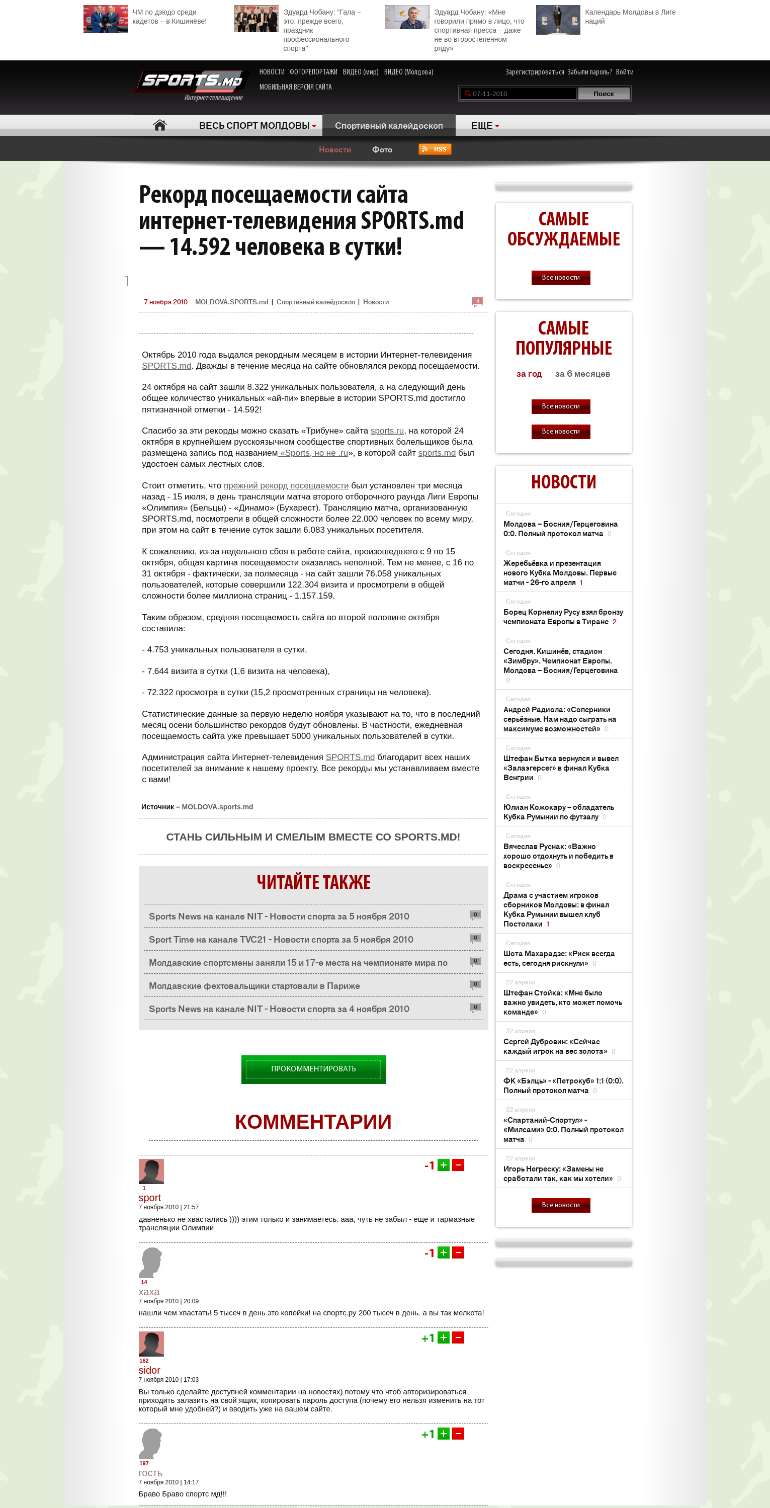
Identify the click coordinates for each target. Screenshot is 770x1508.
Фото (382, 148)
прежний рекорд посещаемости (286, 485)
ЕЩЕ (482, 125)
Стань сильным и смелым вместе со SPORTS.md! (313, 837)
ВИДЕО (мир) (361, 72)
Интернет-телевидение (192, 86)
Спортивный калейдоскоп (389, 125)
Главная (160, 125)
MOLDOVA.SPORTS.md (231, 301)
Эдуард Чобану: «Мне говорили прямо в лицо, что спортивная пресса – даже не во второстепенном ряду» (455, 28)
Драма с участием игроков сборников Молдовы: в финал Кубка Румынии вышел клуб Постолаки (556, 909)
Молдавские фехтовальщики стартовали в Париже (254, 985)
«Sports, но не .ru (313, 453)
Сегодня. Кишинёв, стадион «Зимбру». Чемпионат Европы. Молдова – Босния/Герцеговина (560, 665)
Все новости (561, 278)
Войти (625, 72)
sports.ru (387, 431)
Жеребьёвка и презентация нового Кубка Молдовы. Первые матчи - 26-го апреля (560, 572)
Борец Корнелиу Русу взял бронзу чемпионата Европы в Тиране (563, 616)
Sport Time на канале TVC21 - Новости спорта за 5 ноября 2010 (281, 939)
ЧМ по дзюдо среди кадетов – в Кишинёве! (145, 15)
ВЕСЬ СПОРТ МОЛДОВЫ (254, 125)
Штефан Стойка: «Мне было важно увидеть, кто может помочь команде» (562, 1001)
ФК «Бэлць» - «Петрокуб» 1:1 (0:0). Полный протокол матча (563, 1085)
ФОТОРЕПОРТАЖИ (313, 72)
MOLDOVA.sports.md (217, 807)
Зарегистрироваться (535, 72)
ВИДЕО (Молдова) (409, 72)
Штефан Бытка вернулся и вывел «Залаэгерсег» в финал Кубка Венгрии (561, 767)
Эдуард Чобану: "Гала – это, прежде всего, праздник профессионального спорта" (297, 28)
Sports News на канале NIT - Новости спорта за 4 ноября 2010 (279, 1008)
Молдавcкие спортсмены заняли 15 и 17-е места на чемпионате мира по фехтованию (298, 964)
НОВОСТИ (272, 72)
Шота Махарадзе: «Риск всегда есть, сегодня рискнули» (559, 957)
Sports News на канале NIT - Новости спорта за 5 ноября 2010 (279, 915)
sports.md (437, 453)
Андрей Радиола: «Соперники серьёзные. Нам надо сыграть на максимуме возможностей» (560, 718)
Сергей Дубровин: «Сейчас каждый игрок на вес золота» (559, 1045)
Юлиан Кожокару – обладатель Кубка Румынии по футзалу (558, 811)
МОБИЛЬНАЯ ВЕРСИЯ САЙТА (296, 87)
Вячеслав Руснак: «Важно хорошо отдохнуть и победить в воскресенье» (558, 855)
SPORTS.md (166, 366)
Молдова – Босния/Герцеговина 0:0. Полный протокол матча (560, 528)
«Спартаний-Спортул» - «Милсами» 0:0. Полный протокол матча (563, 1129)
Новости (335, 148)
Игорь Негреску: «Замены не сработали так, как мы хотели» (562, 1173)
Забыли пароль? (590, 72)
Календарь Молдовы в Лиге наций (606, 15)
